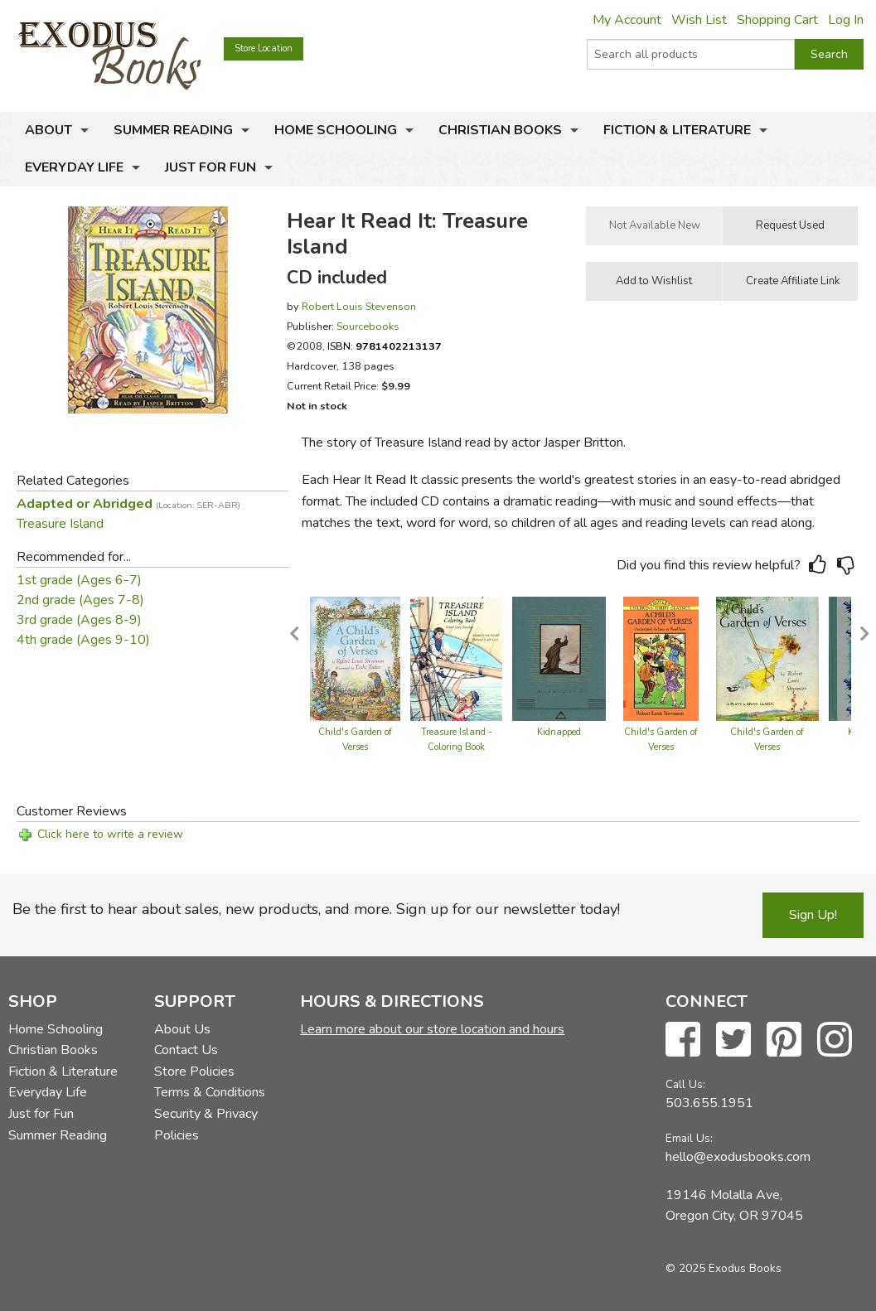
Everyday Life (74, 167)
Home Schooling (335, 130)
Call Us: (685, 1084)
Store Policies (194, 1071)
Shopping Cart (777, 20)
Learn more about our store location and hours (432, 1029)
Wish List (699, 20)
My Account (627, 20)
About (48, 130)
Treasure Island (60, 524)
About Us (182, 1029)
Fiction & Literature (677, 130)
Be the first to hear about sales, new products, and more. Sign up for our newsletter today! (316, 909)
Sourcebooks (367, 326)
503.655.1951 (709, 1103)
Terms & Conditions (209, 1092)
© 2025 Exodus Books (723, 1268)
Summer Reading (173, 130)
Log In (846, 20)
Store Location (264, 48)
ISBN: (384, 346)
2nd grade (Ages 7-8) (80, 600)
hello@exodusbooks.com (738, 1157)
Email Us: (689, 1138)
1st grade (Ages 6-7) (79, 580)
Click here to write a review (110, 834)
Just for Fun (210, 167)
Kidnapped (559, 732)
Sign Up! (813, 915)
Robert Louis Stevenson (359, 306)
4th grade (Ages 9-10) (83, 640)
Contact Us (186, 1050)
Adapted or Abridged (128, 504)
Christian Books (500, 130)
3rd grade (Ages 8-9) (79, 620)
